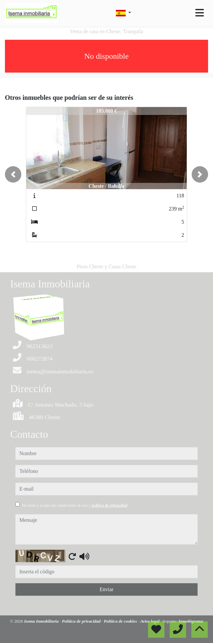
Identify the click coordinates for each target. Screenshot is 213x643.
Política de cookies (121, 621)
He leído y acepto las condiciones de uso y (74, 505)
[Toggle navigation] (199, 13)
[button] (13, 174)
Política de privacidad (81, 621)
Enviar (106, 589)
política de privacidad (109, 505)
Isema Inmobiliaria (41, 621)
